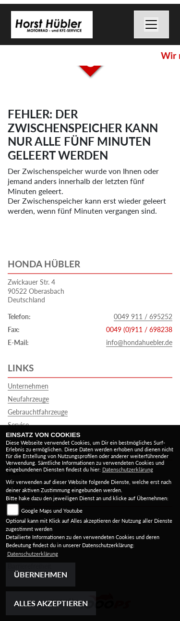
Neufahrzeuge (28, 399)
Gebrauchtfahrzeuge (38, 412)
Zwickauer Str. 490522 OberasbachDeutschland (36, 291)
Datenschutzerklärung (127, 469)
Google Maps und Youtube (52, 510)
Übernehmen (40, 574)
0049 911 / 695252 (143, 316)
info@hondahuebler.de (139, 342)
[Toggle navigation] (151, 24)
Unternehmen (28, 386)
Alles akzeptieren (51, 603)
